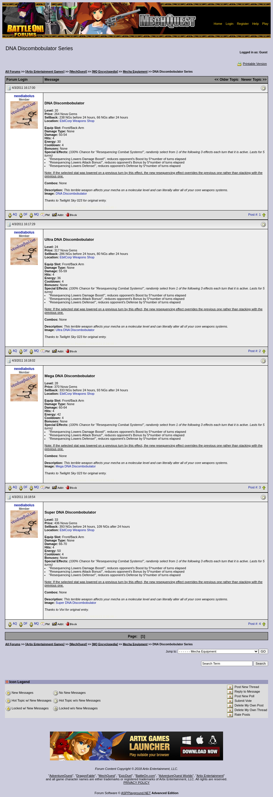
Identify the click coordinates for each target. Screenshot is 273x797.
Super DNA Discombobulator (76, 602)
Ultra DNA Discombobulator (75, 330)
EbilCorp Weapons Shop (77, 121)
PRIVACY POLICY (137, 782)
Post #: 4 (254, 623)
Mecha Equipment (135, 71)
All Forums (12, 71)
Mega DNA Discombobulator (76, 466)
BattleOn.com (145, 775)
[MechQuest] (78, 71)
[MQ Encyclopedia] (105, 71)
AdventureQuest (60, 775)
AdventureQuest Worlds (176, 775)
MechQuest (107, 775)
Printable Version (252, 63)
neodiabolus (24, 96)
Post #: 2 (254, 351)
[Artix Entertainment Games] (45, 71)
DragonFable (85, 775)
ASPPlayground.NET (136, 793)
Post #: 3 (254, 487)
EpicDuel (125, 775)
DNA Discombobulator (71, 193)
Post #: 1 (254, 214)
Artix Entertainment (210, 775)
